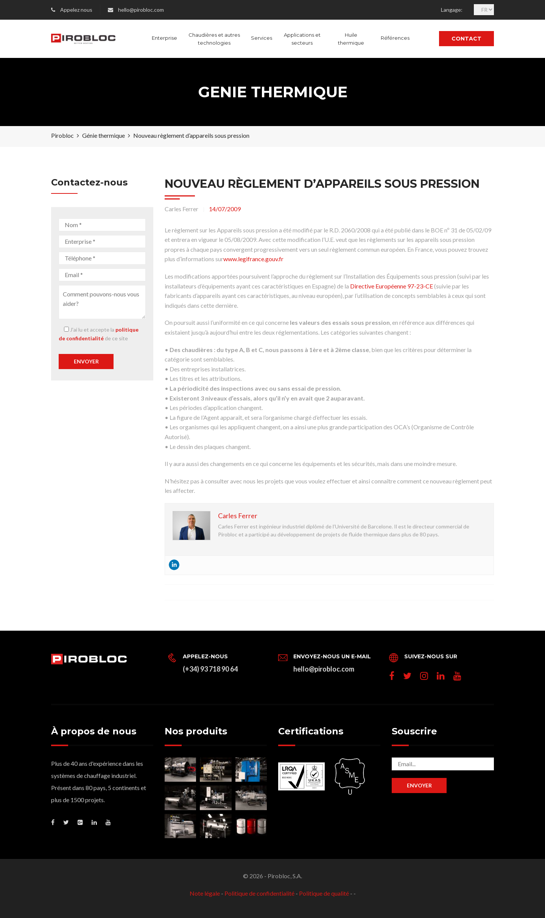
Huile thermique (351, 39)
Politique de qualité (324, 893)
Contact (466, 38)
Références (395, 38)
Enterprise (164, 38)
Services (261, 38)
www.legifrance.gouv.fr (253, 258)
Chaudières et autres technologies (214, 39)
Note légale (205, 893)
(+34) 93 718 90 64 (210, 669)
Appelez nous (76, 9)
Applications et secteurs (302, 39)
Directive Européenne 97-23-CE (391, 286)
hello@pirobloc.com (141, 9)
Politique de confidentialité (259, 893)
